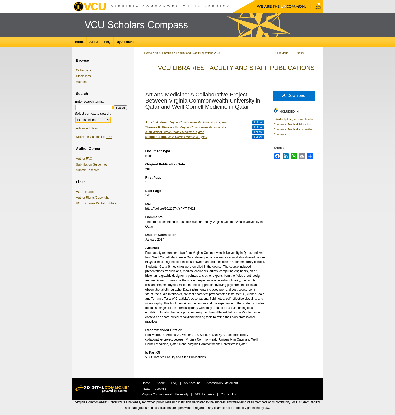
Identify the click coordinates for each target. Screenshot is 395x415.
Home (148, 52)
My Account (192, 383)
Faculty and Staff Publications (194, 52)
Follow (258, 122)
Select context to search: (93, 113)
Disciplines (83, 76)
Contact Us (228, 394)
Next (300, 52)
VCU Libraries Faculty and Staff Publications (236, 67)
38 (218, 52)
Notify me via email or (94, 137)
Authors (81, 82)
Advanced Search (88, 128)
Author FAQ (84, 158)
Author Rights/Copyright (93, 197)
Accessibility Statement (222, 383)
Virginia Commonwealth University (165, 394)
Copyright (160, 388)
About (160, 383)
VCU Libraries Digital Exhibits (97, 203)
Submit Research (88, 170)
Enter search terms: (89, 101)
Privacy (146, 388)
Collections (83, 70)
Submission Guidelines (91, 164)
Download (294, 95)
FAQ (174, 383)
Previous (282, 52)
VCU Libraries (164, 52)
